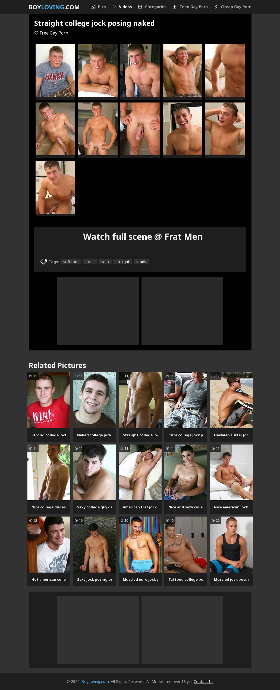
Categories (151, 7)
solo (105, 261)
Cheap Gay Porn (232, 7)
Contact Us (203, 681)
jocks (90, 261)
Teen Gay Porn (190, 7)
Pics (98, 7)
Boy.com (54, 7)
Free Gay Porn (51, 33)
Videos (121, 7)
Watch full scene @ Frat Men (143, 236)
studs (141, 261)
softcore (70, 261)
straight (123, 261)
